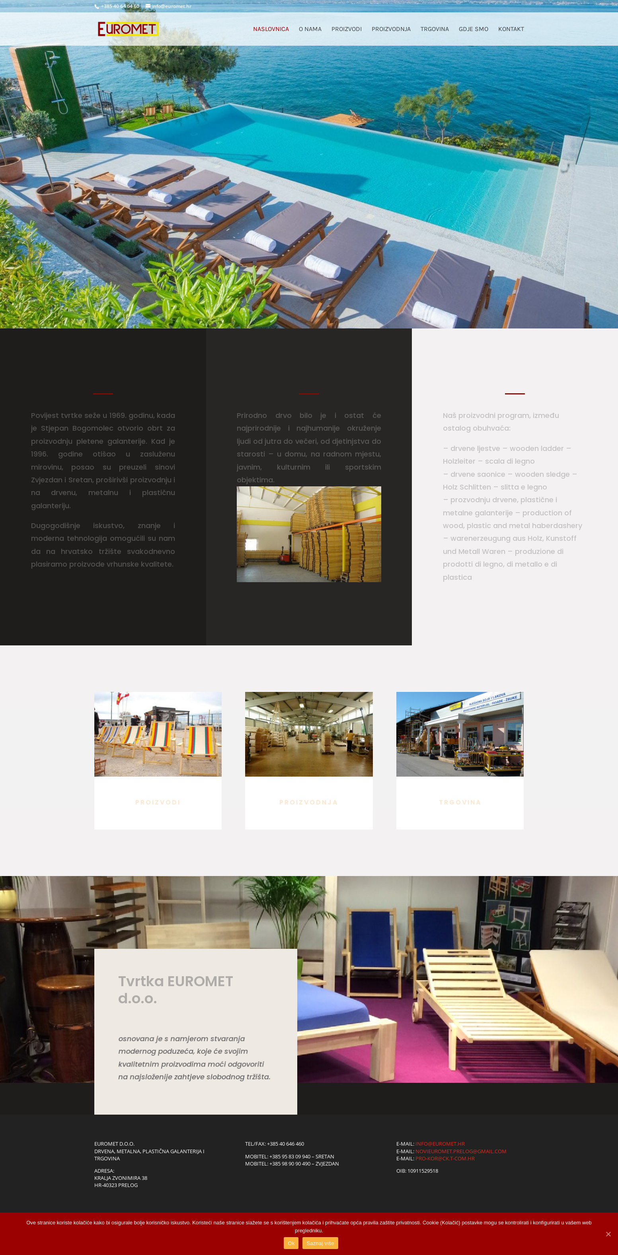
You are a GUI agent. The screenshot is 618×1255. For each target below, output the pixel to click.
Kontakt (511, 29)
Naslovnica (271, 29)
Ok (291, 1243)
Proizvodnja (391, 29)
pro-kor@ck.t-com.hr (445, 1158)
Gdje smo (473, 29)
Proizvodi (346, 29)
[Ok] (608, 1234)
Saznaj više (320, 1243)
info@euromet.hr (440, 1143)
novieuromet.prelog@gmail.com (461, 1151)
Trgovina (435, 29)
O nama (310, 29)
